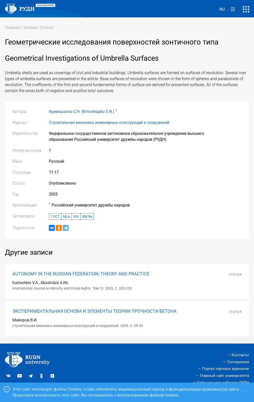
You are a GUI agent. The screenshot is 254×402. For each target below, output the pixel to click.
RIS (76, 216)
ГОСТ (55, 216)
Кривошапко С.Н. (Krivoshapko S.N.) (81, 111)
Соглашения (238, 362)
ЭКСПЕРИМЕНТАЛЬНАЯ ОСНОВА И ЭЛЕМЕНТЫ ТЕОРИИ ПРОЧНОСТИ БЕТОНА (94, 311)
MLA (66, 216)
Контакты (240, 355)
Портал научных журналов (225, 368)
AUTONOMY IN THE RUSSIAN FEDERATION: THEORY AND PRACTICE (80, 273)
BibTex (87, 216)
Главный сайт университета (224, 375)
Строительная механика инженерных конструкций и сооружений (109, 122)
